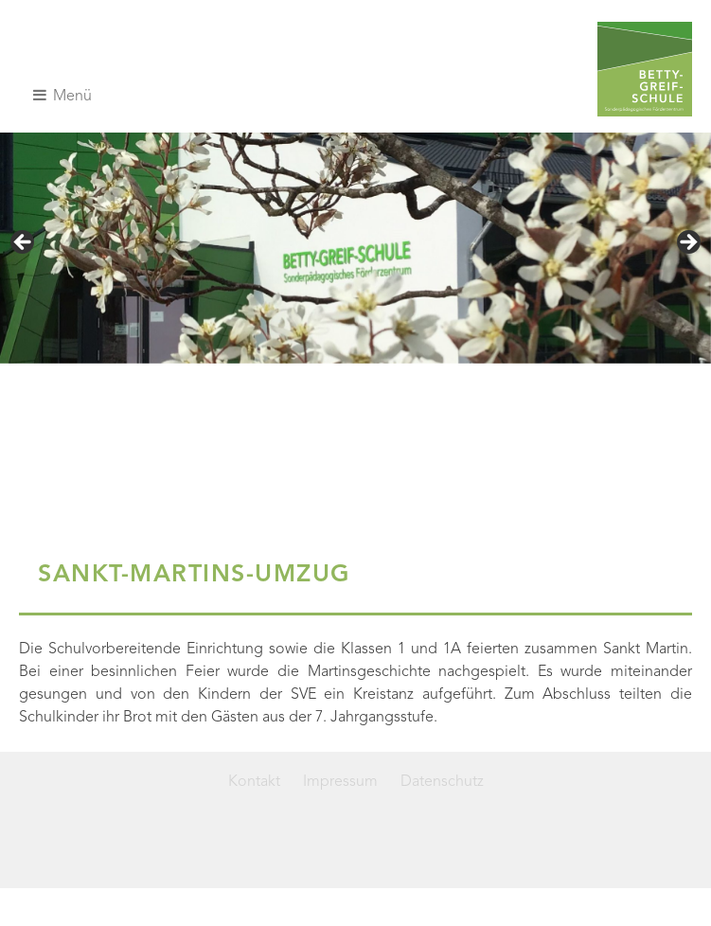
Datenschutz (442, 782)
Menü (62, 95)
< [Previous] (23, 243)
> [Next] (687, 243)
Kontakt (254, 782)
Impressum (340, 782)
